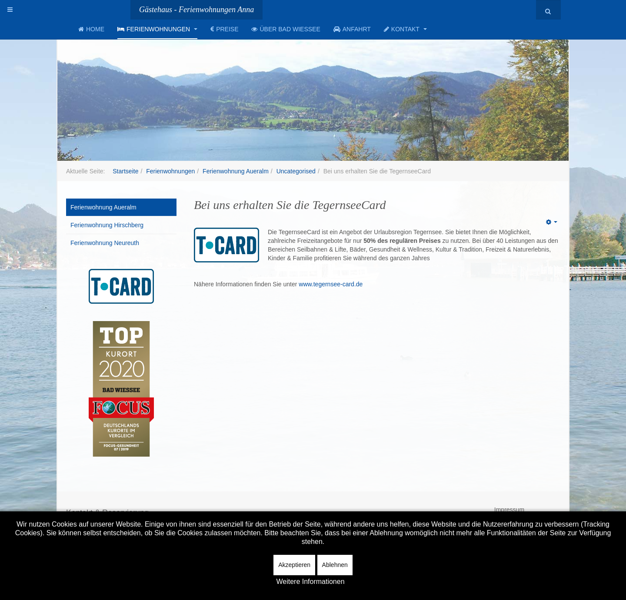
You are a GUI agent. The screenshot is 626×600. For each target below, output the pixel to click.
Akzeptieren (294, 564)
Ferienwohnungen (157, 29)
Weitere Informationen (310, 581)
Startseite (125, 171)
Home (91, 29)
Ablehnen (335, 564)
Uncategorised (296, 171)
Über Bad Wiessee (285, 29)
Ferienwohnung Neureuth (104, 242)
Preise (224, 29)
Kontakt (405, 29)
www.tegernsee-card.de (331, 284)
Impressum (509, 509)
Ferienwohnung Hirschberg (106, 225)
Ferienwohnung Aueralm (236, 171)
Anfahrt (352, 29)
